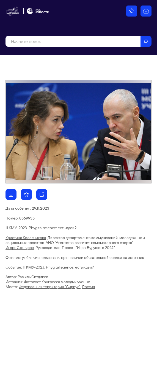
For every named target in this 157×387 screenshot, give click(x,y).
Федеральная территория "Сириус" (50, 286)
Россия (88, 286)
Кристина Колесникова (25, 237)
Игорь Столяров (19, 247)
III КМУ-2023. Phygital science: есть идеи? (58, 267)
